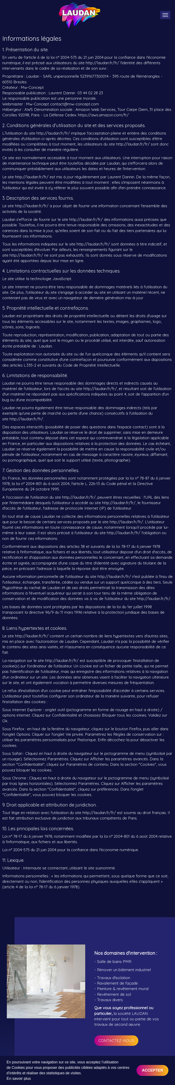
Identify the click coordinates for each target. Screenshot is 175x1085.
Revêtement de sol (114, 994)
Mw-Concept (32, 87)
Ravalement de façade (117, 983)
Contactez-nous (116, 1040)
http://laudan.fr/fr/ (102, 62)
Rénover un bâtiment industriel (124, 969)
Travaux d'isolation (113, 977)
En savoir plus (19, 1078)
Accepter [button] (152, 1070)
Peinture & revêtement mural (123, 988)
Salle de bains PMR (114, 961)
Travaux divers (110, 999)
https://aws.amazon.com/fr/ (103, 114)
